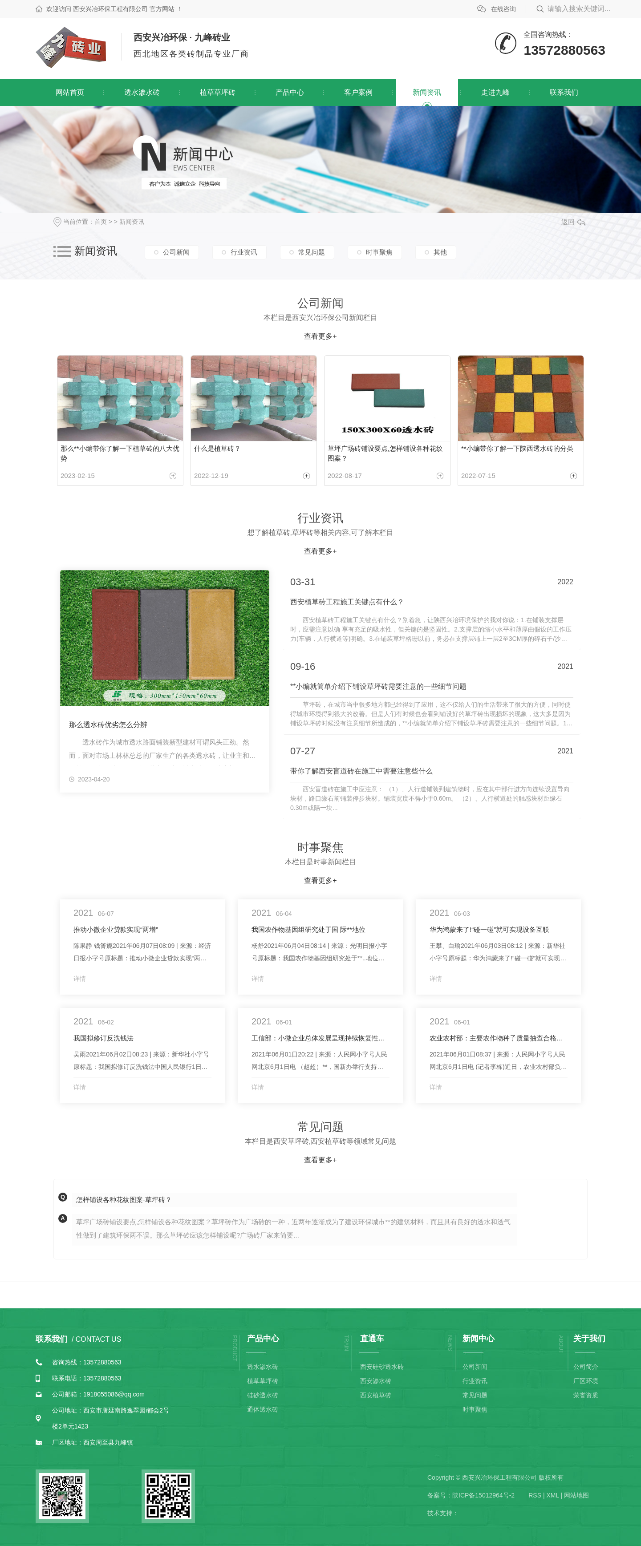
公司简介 (585, 1366)
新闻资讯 (427, 92)
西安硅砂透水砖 (382, 1366)
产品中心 (290, 92)
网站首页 (70, 92)
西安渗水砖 (375, 1380)
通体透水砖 (262, 1409)
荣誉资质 (585, 1395)
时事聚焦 (379, 252)
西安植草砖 (375, 1395)
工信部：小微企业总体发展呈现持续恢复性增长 (320, 1038)
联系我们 (564, 92)
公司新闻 (176, 252)
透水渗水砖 (142, 92)
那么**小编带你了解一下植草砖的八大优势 (120, 453)
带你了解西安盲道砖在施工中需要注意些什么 (361, 771)
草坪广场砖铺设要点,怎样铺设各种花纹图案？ (385, 453)
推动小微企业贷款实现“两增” (115, 929)
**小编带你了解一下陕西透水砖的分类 (517, 448)
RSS (534, 1495)
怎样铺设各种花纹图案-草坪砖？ (124, 1199)
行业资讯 (244, 252)
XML (552, 1495)
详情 (79, 978)
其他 (440, 252)
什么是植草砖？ (217, 448)
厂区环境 (585, 1380)
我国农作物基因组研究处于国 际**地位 (308, 929)
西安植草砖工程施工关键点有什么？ (347, 602)
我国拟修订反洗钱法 (103, 1038)
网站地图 (576, 1495)
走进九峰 (495, 92)
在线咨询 (503, 8)
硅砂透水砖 (262, 1395)
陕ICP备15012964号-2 (483, 1495)
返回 (573, 222)
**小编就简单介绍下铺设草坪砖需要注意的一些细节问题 (378, 686)
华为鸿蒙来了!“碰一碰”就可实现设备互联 (489, 929)
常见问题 (311, 252)
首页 (100, 221)
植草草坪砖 (217, 92)
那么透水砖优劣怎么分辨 (108, 724)
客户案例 (358, 92)
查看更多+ (320, 336)
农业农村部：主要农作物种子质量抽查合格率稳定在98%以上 (499, 1038)
